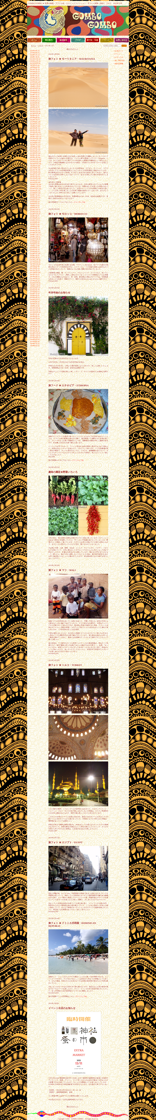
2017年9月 (33, 266)
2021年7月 (33, 170)
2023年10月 (34, 113)
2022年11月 (34, 136)
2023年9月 (33, 115)
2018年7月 (33, 245)
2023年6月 (33, 122)
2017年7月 (33, 270)
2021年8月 (33, 168)
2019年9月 (33, 216)
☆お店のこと (118, 51)
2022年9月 (33, 140)
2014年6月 (33, 345)
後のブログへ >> (72, 49)
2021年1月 (33, 182)
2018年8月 (33, 243)
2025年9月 (33, 65)
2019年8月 (33, 218)
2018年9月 (33, 241)
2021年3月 (33, 178)
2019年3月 (33, 228)
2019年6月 (33, 222)
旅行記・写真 (92, 40)
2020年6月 (33, 197)
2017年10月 (34, 264)
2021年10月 (34, 163)
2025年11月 (34, 61)
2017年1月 (33, 281)
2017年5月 (33, 274)
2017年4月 (33, 276)
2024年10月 (34, 88)
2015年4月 (33, 325)
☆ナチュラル (118, 57)
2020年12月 (34, 184)
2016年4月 (33, 299)
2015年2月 (33, 329)
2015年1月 (33, 331)
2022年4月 (33, 151)
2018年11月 (34, 237)
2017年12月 (34, 260)
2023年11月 (34, 111)
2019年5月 (33, 224)
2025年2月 (33, 80)
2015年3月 (33, 327)
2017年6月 (33, 272)
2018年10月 (34, 239)
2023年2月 (33, 130)
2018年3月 (33, 253)
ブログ (78, 40)
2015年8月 (33, 316)
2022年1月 (33, 157)
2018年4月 (33, 251)
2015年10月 (34, 312)
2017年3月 (33, 279)
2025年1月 (33, 82)
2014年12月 (34, 333)
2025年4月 (33, 76)
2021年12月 (34, 159)
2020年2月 (33, 205)
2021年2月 (33, 180)
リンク (107, 40)
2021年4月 (33, 176)
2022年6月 (33, 147)
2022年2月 (33, 155)
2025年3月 (33, 78)
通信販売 (63, 40)
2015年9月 (33, 314)
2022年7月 (33, 145)
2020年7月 (33, 195)
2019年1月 (33, 233)
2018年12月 (34, 235)
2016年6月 (33, 295)
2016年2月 (33, 304)
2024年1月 (33, 107)
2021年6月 (33, 172)
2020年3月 (33, 203)
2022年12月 (34, 134)
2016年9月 (33, 289)
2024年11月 (34, 86)
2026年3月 (33, 53)
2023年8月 (33, 117)
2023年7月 (33, 120)
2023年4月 (33, 126)
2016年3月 (33, 302)
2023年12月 (34, 109)
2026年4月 (33, 51)
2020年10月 (34, 189)
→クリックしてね (78, 202)
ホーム (34, 40)
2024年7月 (33, 94)
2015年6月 (33, 320)
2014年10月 (34, 337)
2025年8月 (33, 67)
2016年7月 (33, 293)
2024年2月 (33, 105)
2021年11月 (34, 161)
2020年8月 (33, 193)
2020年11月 (34, 186)
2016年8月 (33, 291)
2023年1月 (33, 132)
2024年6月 (33, 97)
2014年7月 (33, 343)
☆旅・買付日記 (119, 60)
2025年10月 (34, 63)
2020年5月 (33, 199)
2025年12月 (34, 59)
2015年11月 (34, 310)
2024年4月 (33, 101)
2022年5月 (33, 149)
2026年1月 (33, 57)
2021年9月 (33, 166)
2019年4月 (33, 226)
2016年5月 (33, 297)
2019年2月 (33, 230)
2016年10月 (34, 287)
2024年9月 (33, 90)
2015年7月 (33, 318)
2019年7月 (33, 220)
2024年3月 (33, 103)
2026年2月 (33, 55)
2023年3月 (33, 128)
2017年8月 (33, 268)
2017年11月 (34, 262)
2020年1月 (33, 207)
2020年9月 (33, 191)
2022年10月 (34, 138)
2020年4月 (33, 201)
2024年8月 (33, 92)
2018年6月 (33, 247)
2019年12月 (34, 209)
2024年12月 (34, 84)
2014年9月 (33, 339)
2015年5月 (33, 322)
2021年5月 (33, 174)
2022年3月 (33, 153)
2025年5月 (33, 74)
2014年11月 (34, 335)
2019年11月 (34, 212)
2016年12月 (34, 283)
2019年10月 (34, 214)
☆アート (117, 54)
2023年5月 (33, 124)
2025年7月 (33, 69)
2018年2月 (33, 256)
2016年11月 (34, 285)
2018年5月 (33, 249)
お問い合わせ (121, 40)
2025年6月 (33, 71)
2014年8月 (33, 341)
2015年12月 (34, 308)
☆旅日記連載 (118, 63)
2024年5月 (33, 99)
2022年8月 (33, 143)
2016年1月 (33, 306)
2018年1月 (33, 258)
